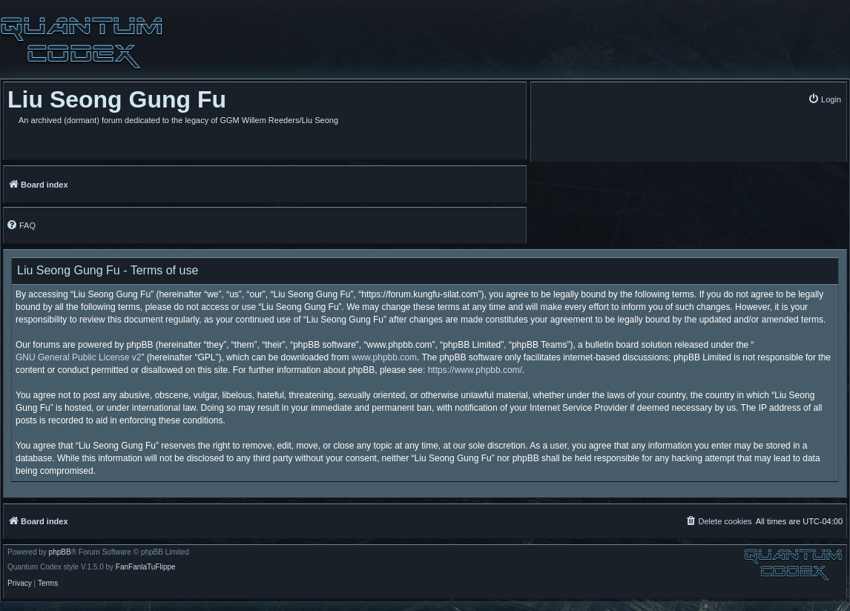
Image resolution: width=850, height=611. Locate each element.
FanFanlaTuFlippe (146, 567)
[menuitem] (824, 99)
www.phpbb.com (384, 357)
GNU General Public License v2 (78, 357)
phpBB (60, 552)
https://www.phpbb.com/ (475, 370)
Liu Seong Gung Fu (116, 99)
